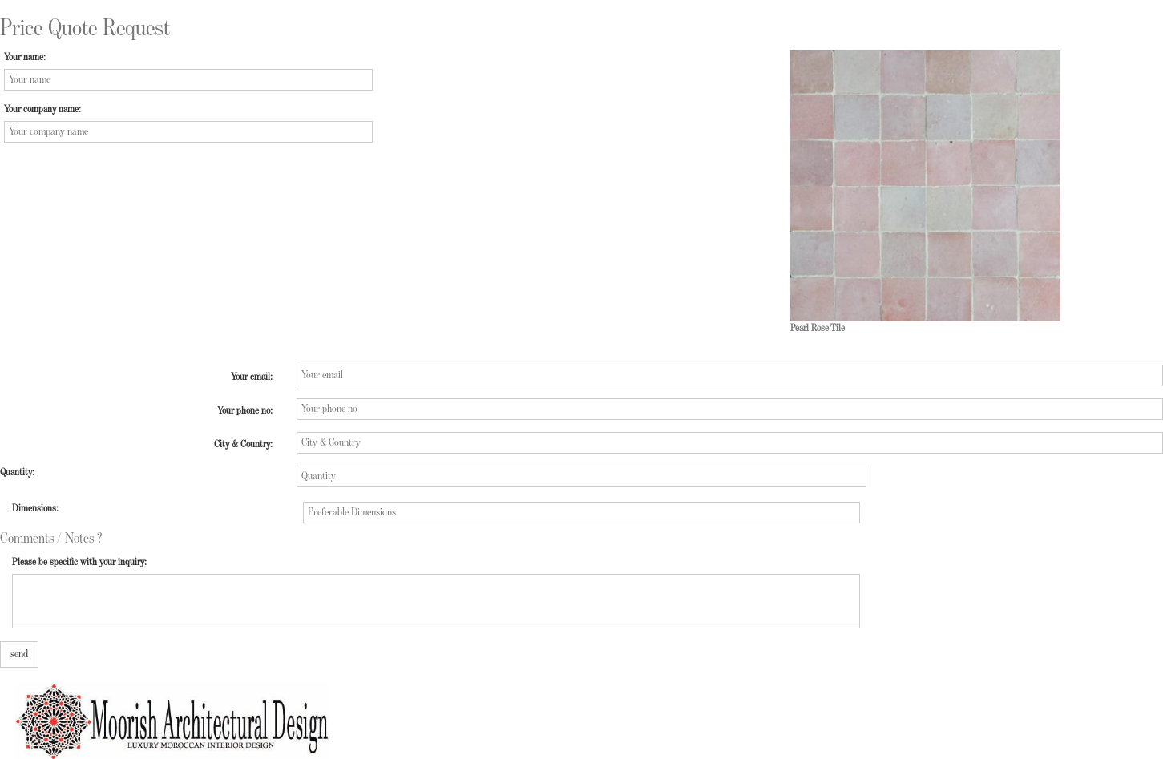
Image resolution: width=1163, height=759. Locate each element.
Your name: (25, 57)
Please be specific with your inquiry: (79, 562)
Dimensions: (35, 508)
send (19, 654)
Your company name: (42, 109)
